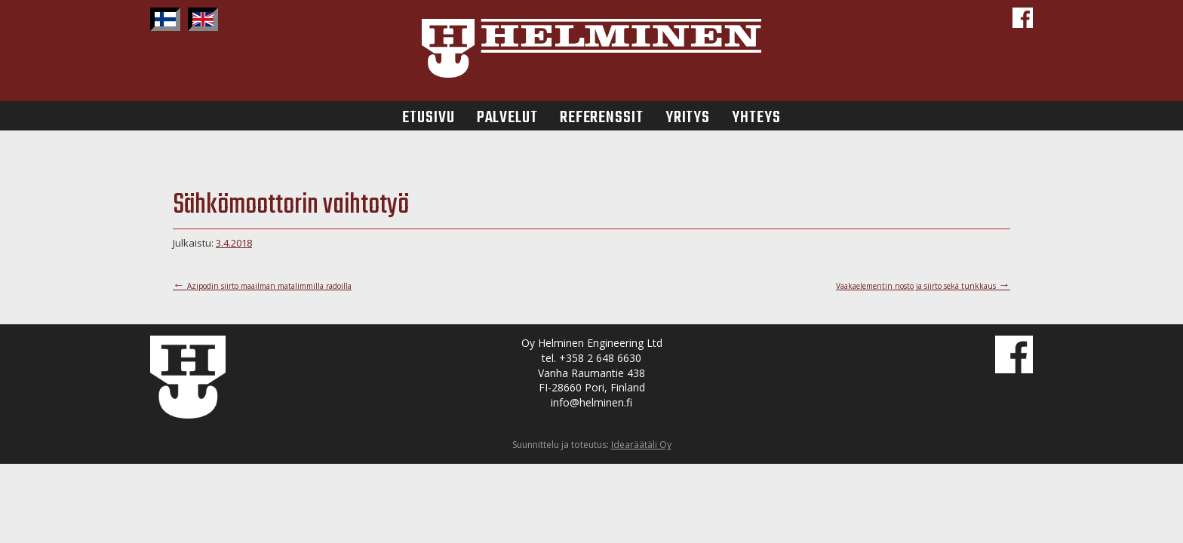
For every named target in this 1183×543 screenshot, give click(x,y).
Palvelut (507, 116)
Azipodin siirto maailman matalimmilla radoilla (262, 286)
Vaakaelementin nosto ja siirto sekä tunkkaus (923, 286)
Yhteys (756, 116)
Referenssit (602, 116)
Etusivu (428, 116)
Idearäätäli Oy (641, 444)
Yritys (687, 116)
